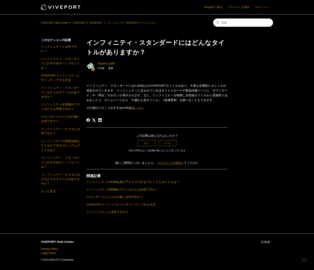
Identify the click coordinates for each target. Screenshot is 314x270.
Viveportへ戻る (213, 7)
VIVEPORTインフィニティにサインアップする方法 (60, 78)
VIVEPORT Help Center (54, 22)
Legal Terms (48, 253)
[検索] (243, 23)
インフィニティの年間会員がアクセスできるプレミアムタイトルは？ (60, 145)
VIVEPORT (79, 22)
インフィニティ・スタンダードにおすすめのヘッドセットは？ (60, 63)
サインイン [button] (262, 7)
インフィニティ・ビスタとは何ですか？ (60, 131)
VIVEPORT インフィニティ (105, 22)
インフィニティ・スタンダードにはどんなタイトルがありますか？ (60, 92)
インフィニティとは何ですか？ (59, 49)
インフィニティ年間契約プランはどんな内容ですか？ (60, 107)
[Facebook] (88, 120)
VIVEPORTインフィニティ (141, 22)
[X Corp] (94, 120)
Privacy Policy (49, 248)
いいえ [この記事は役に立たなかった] (167, 143)
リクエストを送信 (238, 7)
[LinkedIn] (100, 120)
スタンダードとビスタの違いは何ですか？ (60, 119)
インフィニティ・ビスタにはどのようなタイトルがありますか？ (60, 179)
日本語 (267, 242)
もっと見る (48, 191)
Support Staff (106, 63)
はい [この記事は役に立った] (146, 143)
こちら (138, 107)
